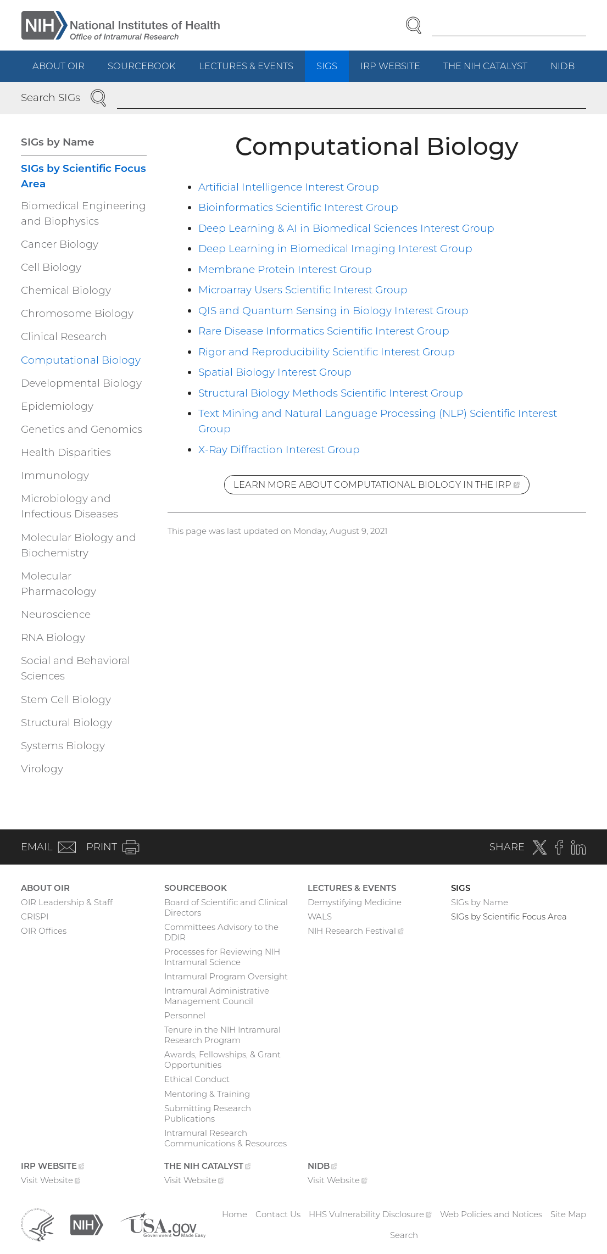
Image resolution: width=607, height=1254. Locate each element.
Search (404, 1235)
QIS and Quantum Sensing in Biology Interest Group (333, 310)
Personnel (184, 1015)
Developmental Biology (81, 383)
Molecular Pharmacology (58, 584)
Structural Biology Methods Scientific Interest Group (330, 393)
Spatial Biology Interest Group (275, 372)
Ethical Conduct (197, 1079)
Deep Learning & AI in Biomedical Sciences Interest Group (346, 228)
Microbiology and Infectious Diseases (69, 506)
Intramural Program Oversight (226, 976)
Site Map (568, 1214)
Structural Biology (66, 722)
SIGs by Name (57, 142)
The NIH (491, 70)
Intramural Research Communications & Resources (225, 1138)
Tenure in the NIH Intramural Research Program (222, 1034)
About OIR (58, 65)
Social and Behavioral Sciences (75, 668)
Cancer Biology (59, 244)
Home (234, 1214)
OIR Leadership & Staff (67, 902)
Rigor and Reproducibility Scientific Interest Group (326, 351)
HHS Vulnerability (370, 1214)
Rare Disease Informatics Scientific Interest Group (323, 331)
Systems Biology (63, 745)
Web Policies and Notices (491, 1214)
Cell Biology (51, 267)
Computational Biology (81, 360)
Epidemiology (57, 406)
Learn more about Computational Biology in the (381, 486)
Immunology (55, 475)
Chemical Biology (66, 290)
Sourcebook (142, 65)
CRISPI (34, 916)
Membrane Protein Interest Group (285, 269)
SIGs (326, 65)
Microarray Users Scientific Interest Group (303, 289)
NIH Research (356, 932)
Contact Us (277, 1214)
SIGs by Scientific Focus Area (83, 176)
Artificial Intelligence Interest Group (288, 187)
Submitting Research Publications (207, 1113)
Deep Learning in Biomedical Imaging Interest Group (335, 248)
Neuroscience (56, 614)
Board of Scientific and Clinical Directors (226, 907)
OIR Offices (43, 931)
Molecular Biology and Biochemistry (78, 545)
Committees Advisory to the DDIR (221, 932)
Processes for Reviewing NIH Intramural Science (222, 956)
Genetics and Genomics (81, 429)
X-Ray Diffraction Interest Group (279, 449)
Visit (51, 1181)
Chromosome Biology (77, 313)
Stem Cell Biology (66, 699)
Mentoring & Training (207, 1094)
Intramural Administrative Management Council (216, 995)
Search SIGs (50, 97)
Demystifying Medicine (355, 902)
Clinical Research (64, 336)
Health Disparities (66, 452)
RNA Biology (53, 637)
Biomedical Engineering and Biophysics (83, 213)
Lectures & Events (246, 65)
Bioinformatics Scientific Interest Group (298, 207)
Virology (42, 768)
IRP (396, 70)
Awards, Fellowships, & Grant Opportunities (222, 1059)
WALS (320, 916)
